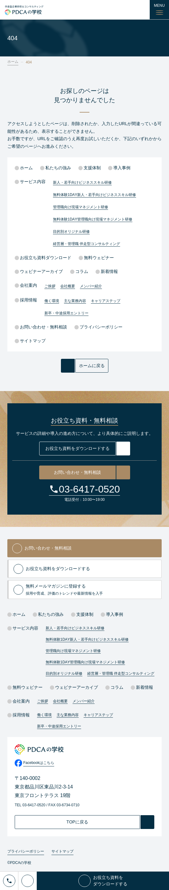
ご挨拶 (49, 286)
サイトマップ (30, 340)
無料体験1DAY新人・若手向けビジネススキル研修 (94, 195)
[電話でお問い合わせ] (9, 881)
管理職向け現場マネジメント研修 (80, 207)
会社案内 (26, 285)
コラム (79, 271)
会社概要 (67, 286)
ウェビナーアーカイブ (39, 271)
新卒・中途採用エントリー (66, 313)
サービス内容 (30, 181)
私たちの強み (55, 167)
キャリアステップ (105, 301)
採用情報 (26, 299)
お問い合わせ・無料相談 (41, 326)
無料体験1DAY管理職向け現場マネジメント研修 (92, 219)
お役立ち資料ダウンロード (43, 257)
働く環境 (51, 301)
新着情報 (107, 271)
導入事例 (119, 167)
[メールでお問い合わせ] (27, 881)
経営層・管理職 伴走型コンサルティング (86, 244)
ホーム (12, 61)
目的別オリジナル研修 (71, 231)
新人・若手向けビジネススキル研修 (82, 182)
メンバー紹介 (91, 286)
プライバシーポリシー (98, 326)
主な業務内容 (75, 301)
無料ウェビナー (96, 257)
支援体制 (89, 167)
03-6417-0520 (89, 489)
